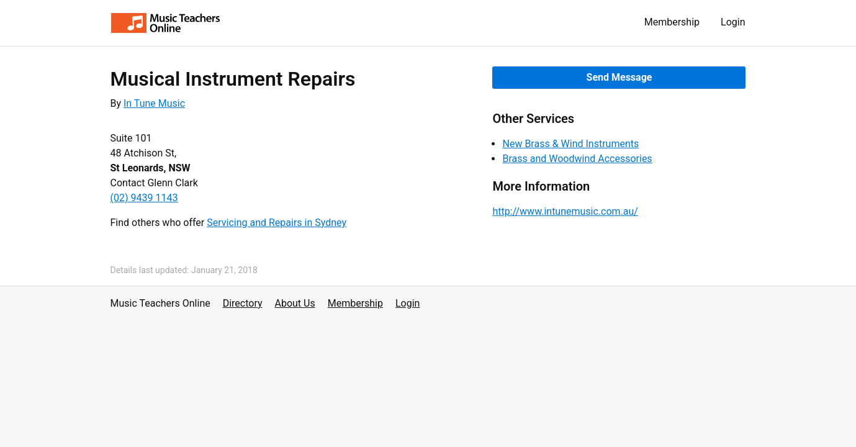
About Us (295, 303)
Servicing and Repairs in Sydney (276, 222)
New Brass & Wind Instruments (570, 144)
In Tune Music (154, 103)
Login (733, 22)
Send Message (619, 77)
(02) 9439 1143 (144, 198)
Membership (672, 22)
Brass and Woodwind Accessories (577, 159)
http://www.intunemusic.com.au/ (564, 211)
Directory (243, 303)
